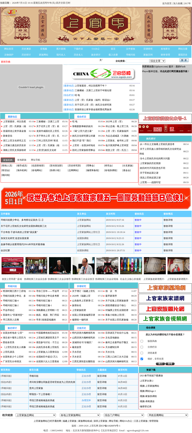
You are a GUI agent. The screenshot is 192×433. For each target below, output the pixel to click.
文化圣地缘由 (112, 337)
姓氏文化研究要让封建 (83, 135)
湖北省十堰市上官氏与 (14, 337)
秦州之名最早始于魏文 (116, 342)
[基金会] (126, 170)
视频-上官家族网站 (149, 386)
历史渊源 (26, 48)
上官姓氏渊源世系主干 (47, 337)
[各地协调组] (110, 170)
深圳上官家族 (100, 421)
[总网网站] (73, 170)
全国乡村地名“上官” (13, 333)
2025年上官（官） (115, 121)
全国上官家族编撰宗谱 (83, 315)
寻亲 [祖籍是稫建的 (46, 319)
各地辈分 (165, 48)
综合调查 (150, 327)
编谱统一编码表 (80, 319)
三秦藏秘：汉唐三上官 (47, 121)
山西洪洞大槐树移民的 (83, 337)
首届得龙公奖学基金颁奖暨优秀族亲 (93, 109)
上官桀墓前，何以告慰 (14, 121)
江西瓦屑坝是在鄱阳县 (83, 361)
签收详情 (168, 220)
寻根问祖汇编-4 (11, 300)
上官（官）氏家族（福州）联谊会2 (92, 100)
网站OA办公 (126, 421)
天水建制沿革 (112, 347)
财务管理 (165, 54)
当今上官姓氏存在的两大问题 (155, 158)
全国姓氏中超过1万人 (47, 356)
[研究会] (108, 165)
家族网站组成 (85, 421)
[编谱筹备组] (92, 170)
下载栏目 (78, 48)
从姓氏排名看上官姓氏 (47, 347)
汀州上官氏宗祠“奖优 (47, 140)
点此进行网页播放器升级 (174, 71)
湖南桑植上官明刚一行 (47, 310)
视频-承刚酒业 (147, 401)
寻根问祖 (130, 54)
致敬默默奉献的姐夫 (82, 126)
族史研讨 (95, 54)
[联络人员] (7, 165)
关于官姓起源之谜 (149, 172)
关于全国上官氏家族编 (116, 319)
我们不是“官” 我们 (81, 140)
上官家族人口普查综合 (47, 352)
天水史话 (76, 356)
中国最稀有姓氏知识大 (47, 333)
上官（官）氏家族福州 (117, 131)
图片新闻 (61, 48)
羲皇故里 (76, 347)
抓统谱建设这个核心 (115, 305)
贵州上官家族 (36, 388)
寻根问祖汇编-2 (11, 305)
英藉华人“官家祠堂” (13, 315)
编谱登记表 (145, 406)
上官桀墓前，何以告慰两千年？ (91, 85)
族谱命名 (76, 305)
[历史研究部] (74, 165)
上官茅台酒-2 (146, 380)
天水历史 (76, 352)
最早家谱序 (111, 296)
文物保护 (8, 54)
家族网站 (43, 54)
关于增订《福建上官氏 (83, 291)
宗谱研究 (148, 48)
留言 (113, 48)
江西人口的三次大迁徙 (116, 356)
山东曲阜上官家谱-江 (83, 300)
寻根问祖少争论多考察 (47, 296)
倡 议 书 (111, 291)
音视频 (43, 48)
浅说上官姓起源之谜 (150, 177)
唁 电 (77, 95)
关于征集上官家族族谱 (116, 300)
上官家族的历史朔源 (150, 163)
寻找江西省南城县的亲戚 (42, 400)
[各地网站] (36, 170)
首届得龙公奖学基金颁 (14, 131)
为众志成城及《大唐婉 (117, 135)
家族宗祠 (148, 54)
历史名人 (78, 54)
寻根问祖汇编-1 (44, 305)
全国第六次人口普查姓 (47, 361)
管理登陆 (153, 421)
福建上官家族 (69, 421)
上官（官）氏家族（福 (14, 126)
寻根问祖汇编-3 (44, 300)
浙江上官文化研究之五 (14, 140)
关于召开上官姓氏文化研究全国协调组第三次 (24, 226)
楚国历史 (182, 54)
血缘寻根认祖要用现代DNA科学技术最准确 (23, 244)
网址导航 (113, 421)
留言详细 (102, 376)
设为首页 (167, 3)
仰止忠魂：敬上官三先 (117, 126)
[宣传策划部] (56, 165)
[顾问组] (6, 175)
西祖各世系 (8, 342)
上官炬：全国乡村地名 (83, 145)
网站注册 (182, 48)
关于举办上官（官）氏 (47, 135)
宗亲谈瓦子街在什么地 (116, 333)
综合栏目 (81, 116)
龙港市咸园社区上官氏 (47, 131)
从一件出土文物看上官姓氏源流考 (157, 144)
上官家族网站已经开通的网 (47, 421)
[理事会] (90, 165)
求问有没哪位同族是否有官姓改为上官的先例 (52, 382)
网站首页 (8, 48)
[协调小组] (55, 170)
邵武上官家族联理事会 (83, 150)
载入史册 (113, 54)
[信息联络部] (37, 165)
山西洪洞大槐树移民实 (116, 361)
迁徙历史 (81, 328)
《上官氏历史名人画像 (14, 347)
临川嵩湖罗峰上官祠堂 (117, 145)
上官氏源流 (8, 352)
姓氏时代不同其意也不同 (152, 168)
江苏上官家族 (141, 421)
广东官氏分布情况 (12, 361)
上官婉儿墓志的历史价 (14, 145)
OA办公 (96, 48)
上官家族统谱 (79, 310)
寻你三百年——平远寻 (47, 291)
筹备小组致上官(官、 (116, 315)
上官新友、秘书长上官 (117, 140)
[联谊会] (6, 170)
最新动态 (12, 116)
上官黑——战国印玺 (150, 182)
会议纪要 (5, 250)
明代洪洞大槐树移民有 (83, 333)
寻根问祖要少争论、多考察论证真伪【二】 (22, 220)
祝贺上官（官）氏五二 (117, 150)
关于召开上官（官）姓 (47, 126)
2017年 (187, 3)
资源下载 (150, 370)
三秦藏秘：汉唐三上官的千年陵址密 (93, 90)
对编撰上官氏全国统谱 (116, 310)
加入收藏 (178, 3)
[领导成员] (21, 165)
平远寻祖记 (8, 310)
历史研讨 (26, 54)
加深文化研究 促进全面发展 (15, 238)
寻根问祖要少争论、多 (14, 296)
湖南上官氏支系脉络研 (14, 150)
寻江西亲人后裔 (11, 319)
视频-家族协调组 (148, 396)
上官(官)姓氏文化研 (46, 150)
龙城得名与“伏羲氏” (82, 342)
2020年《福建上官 (81, 296)
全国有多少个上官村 (13, 356)
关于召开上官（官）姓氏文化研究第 (93, 104)
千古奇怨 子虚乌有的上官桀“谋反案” (19, 232)
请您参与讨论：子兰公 (47, 342)
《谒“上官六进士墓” (82, 131)
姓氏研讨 (150, 138)
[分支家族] (127, 165)
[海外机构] (21, 170)
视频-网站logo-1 (148, 391)
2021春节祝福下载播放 (151, 375)
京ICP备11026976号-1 (109, 425)
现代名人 (61, 54)
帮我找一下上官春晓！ (40, 394)
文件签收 (130, 48)
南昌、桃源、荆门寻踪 (47, 315)
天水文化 (110, 352)
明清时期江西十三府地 (14, 291)
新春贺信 (7, 135)
